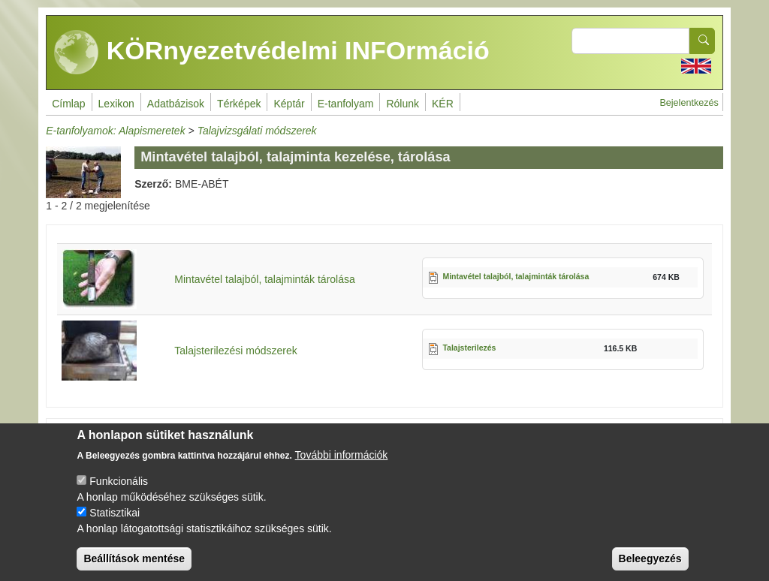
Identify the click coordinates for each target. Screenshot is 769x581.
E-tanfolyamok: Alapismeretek (115, 131)
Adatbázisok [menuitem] (175, 104)
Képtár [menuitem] (288, 104)
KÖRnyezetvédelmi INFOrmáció (272, 52)
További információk (341, 467)
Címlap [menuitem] (68, 104)
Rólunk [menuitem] (402, 104)
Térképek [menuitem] (239, 104)
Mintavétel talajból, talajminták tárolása (264, 279)
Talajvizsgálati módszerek (257, 131)
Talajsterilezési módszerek (235, 351)
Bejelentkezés (688, 103)
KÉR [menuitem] (443, 104)
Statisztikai (114, 525)
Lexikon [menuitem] (116, 104)
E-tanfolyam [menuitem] (346, 104)
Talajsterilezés (469, 347)
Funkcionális (118, 493)
